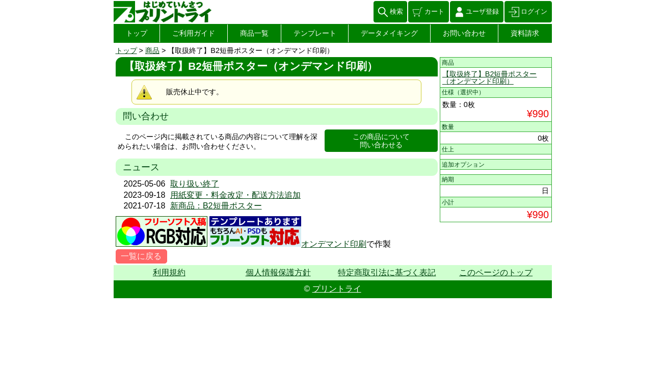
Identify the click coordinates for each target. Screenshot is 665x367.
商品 (152, 50)
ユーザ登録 (482, 11)
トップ (136, 33)
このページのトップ (496, 272)
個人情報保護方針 (278, 272)
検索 (396, 11)
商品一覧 (254, 33)
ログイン (534, 11)
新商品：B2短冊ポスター (216, 205)
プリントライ (336, 288)
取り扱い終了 (194, 183)
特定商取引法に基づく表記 (387, 272)
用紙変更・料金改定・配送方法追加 (235, 195)
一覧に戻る (141, 256)
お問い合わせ (464, 33)
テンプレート (315, 33)
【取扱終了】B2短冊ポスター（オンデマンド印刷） (489, 77)
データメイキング (389, 33)
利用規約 (169, 272)
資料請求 (525, 33)
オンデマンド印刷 (333, 244)
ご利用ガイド (193, 33)
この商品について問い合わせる (381, 141)
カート (434, 11)
